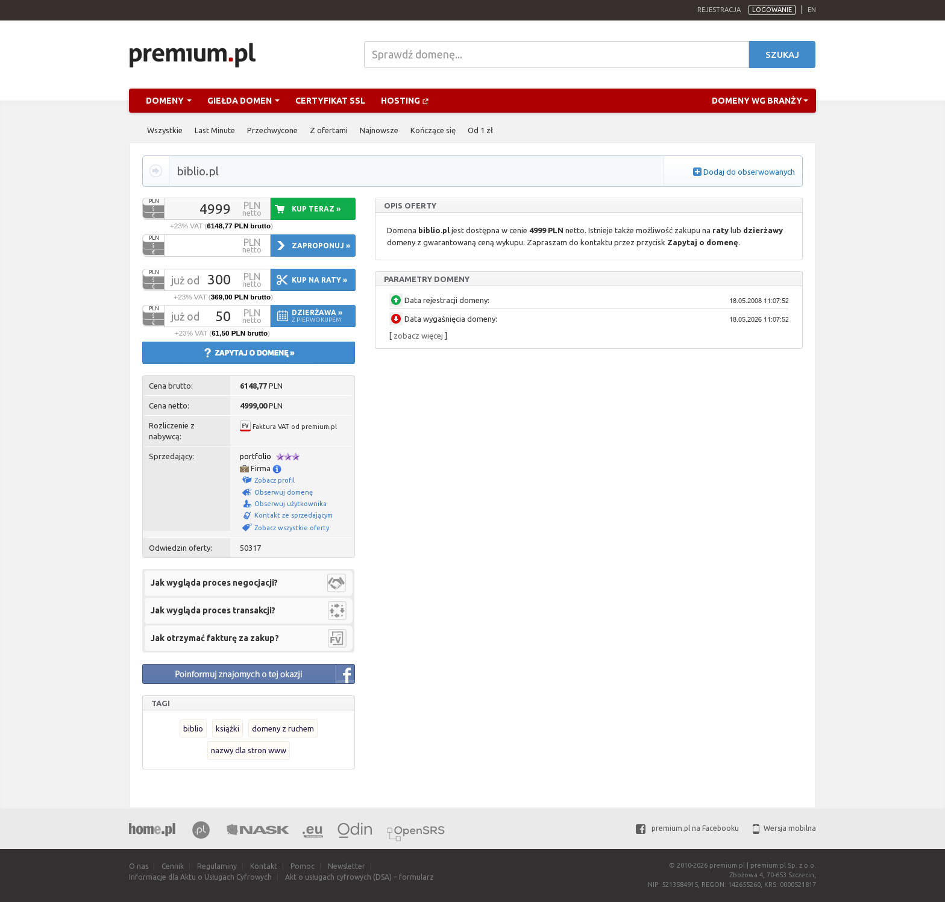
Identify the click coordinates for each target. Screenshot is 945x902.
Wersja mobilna (784, 828)
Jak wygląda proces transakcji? (213, 610)
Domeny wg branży (760, 100)
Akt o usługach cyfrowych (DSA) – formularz (359, 877)
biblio (193, 728)
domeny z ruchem (283, 728)
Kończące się (433, 130)
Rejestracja (719, 9)
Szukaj (782, 54)
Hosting (405, 100)
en (812, 9)
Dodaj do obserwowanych (749, 172)
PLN (154, 201)
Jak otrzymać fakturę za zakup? (215, 638)
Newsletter (346, 866)
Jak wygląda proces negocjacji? (214, 582)
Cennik (173, 866)
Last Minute (215, 130)
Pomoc (302, 866)
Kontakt (263, 866)
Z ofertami (329, 130)
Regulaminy (217, 866)
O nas (138, 866)
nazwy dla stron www (248, 750)
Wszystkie (165, 130)
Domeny (169, 100)
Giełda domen (243, 100)
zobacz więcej (418, 335)
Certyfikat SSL (330, 100)
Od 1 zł (480, 130)
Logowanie (772, 9)
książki (227, 728)
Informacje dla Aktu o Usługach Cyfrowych (200, 877)
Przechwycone (272, 130)
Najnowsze (379, 130)
